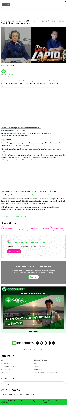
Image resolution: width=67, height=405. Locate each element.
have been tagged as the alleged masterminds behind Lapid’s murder (37, 195)
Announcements (7, 366)
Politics (23, 216)
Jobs (36, 366)
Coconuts (35, 3)
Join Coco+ (54, 3)
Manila (8, 216)
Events (36, 363)
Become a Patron (29, 349)
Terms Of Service (49, 401)
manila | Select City (16, 3)
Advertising (5, 363)
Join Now (33, 277)
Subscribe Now (14, 251)
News (13, 216)
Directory (4, 372)
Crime (17, 216)
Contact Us (5, 369)
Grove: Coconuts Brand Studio (45, 372)
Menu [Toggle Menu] (2, 3)
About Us (4, 360)
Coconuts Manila (8, 74)
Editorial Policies (40, 360)
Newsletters (38, 369)
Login (65, 3)
